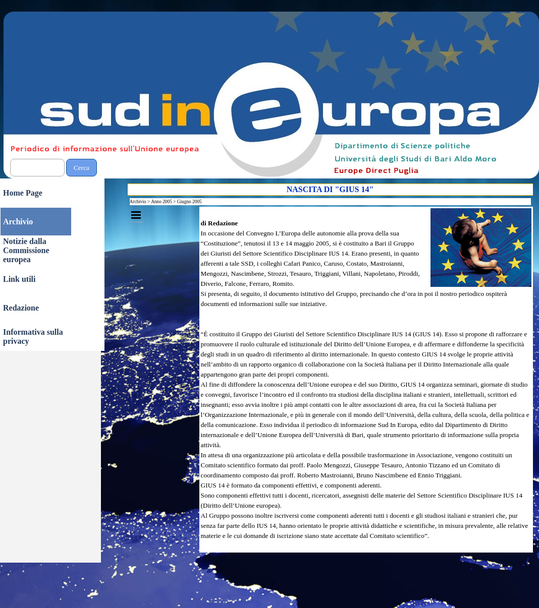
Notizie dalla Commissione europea (26, 250)
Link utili (19, 279)
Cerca (81, 167)
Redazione (21, 307)
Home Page (22, 193)
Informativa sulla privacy (33, 336)
